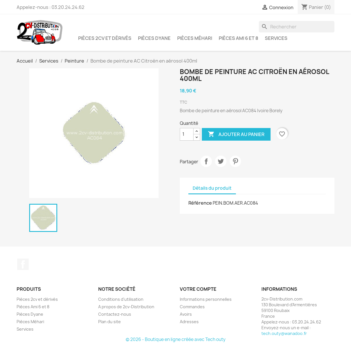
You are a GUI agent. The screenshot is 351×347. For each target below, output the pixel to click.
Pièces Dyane (154, 38)
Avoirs (186, 314)
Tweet (220, 161)
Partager (206, 161)
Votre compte (198, 289)
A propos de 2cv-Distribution (126, 306)
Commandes (192, 306)
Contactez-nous (114, 314)
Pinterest (235, 161)
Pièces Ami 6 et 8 (238, 38)
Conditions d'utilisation (120, 299)
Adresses (189, 321)
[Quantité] (187, 134)
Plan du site (109, 321)
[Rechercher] (296, 26)
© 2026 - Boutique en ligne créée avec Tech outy (176, 339)
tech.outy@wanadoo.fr (284, 333)
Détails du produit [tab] (212, 188)
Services (276, 38)
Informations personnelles (206, 299)
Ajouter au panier (236, 134)
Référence (200, 203)
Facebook (23, 264)
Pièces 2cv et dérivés (104, 38)
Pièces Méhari (194, 38)
